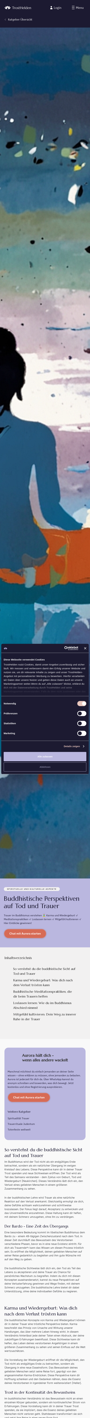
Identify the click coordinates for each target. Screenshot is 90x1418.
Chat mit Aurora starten (25, 933)
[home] (17, 8)
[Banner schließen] (85, 648)
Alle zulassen (44, 756)
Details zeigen (72, 746)
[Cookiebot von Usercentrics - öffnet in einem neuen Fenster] (64, 648)
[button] (78, 7)
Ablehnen (45, 767)
